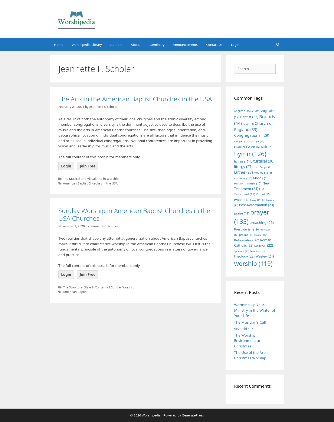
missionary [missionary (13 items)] (243, 178)
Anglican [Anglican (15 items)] (242, 111)
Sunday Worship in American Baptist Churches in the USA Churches (134, 214)
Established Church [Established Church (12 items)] (247, 146)
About (135, 44)
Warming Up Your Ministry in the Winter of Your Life (254, 310)
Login (235, 44)
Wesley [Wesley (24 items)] (264, 256)
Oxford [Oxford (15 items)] (263, 194)
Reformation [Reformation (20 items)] (246, 240)
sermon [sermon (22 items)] (263, 245)
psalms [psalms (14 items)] (246, 235)
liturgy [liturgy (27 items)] (243, 166)
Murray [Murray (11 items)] (240, 183)
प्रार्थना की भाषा (244, 328)
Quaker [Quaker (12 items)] (260, 234)
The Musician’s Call (250, 322)
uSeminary (156, 44)
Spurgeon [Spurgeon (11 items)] (241, 251)
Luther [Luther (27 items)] (243, 172)
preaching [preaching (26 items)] (261, 222)
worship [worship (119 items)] (253, 263)
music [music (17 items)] (254, 183)
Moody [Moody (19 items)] (261, 178)
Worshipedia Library (87, 44)
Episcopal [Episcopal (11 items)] (256, 141)
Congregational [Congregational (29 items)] (251, 135)
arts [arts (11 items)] (256, 110)
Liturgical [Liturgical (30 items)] (262, 161)
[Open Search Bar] (278, 44)
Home (58, 44)
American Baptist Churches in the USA (90, 183)
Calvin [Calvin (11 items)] (248, 123)
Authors (116, 44)
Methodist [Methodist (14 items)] (263, 172)
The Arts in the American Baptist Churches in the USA (135, 99)
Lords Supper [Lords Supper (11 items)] (262, 167)
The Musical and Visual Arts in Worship (91, 179)
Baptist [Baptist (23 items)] (249, 117)
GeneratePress (193, 415)
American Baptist (75, 292)
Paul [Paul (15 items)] (239, 200)
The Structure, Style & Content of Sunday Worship (98, 287)
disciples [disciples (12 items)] (241, 141)
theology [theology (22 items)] (244, 256)
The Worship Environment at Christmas (247, 341)
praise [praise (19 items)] (241, 213)
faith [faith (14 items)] (266, 146)
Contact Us (214, 44)
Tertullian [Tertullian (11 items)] (257, 251)
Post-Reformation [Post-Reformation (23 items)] (256, 205)
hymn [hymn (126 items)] (250, 154)
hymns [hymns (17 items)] (241, 161)
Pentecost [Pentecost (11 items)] (253, 200)
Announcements (185, 44)
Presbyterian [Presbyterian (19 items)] (246, 229)
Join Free (87, 166)
